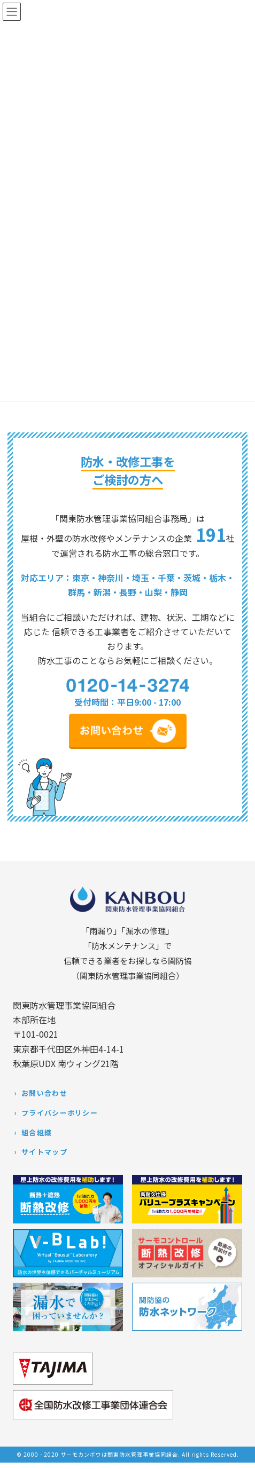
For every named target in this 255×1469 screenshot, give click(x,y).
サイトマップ (44, 1152)
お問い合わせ (44, 1093)
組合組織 (36, 1132)
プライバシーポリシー (59, 1113)
